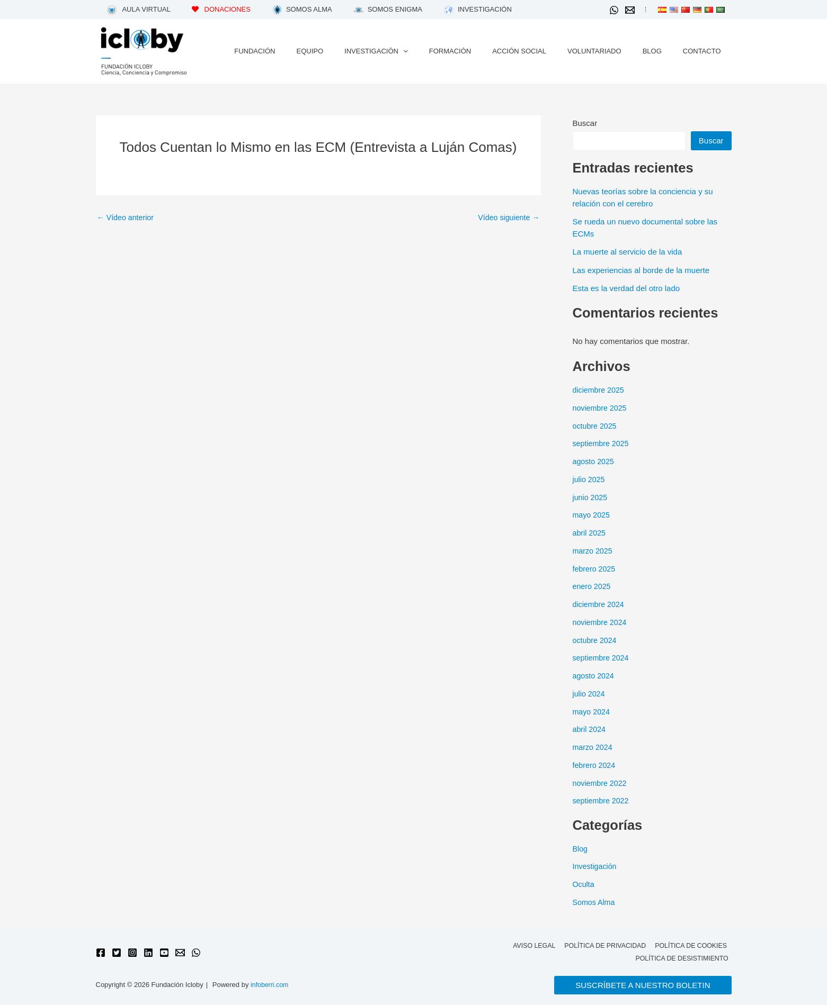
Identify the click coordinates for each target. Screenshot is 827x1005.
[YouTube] (164, 952)
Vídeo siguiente (507, 217)
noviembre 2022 (601, 782)
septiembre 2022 (602, 800)
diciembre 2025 (600, 389)
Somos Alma (595, 902)
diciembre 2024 (600, 604)
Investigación (596, 866)
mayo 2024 (592, 711)
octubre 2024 (596, 640)
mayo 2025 (592, 514)
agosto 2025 (595, 461)
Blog (581, 848)
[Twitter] (116, 952)
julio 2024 (590, 693)
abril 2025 (590, 532)
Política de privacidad (602, 945)
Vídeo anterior (127, 217)
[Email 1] (630, 10)
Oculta (584, 884)
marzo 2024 (594, 747)
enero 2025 (593, 586)
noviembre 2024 (601, 622)
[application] (444, 51)
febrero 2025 (595, 568)
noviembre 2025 (601, 407)
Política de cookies (690, 945)
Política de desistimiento (683, 958)
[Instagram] (132, 952)
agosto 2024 (595, 675)
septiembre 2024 (602, 657)
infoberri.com (270, 985)
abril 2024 (590, 729)
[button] (642, 985)
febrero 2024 (595, 764)
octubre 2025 (596, 425)
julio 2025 (590, 479)
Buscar (585, 123)
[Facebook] (100, 952)
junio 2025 (591, 497)
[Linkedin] (148, 952)
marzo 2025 (594, 550)
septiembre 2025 (602, 443)
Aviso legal (530, 945)
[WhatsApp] (614, 10)
